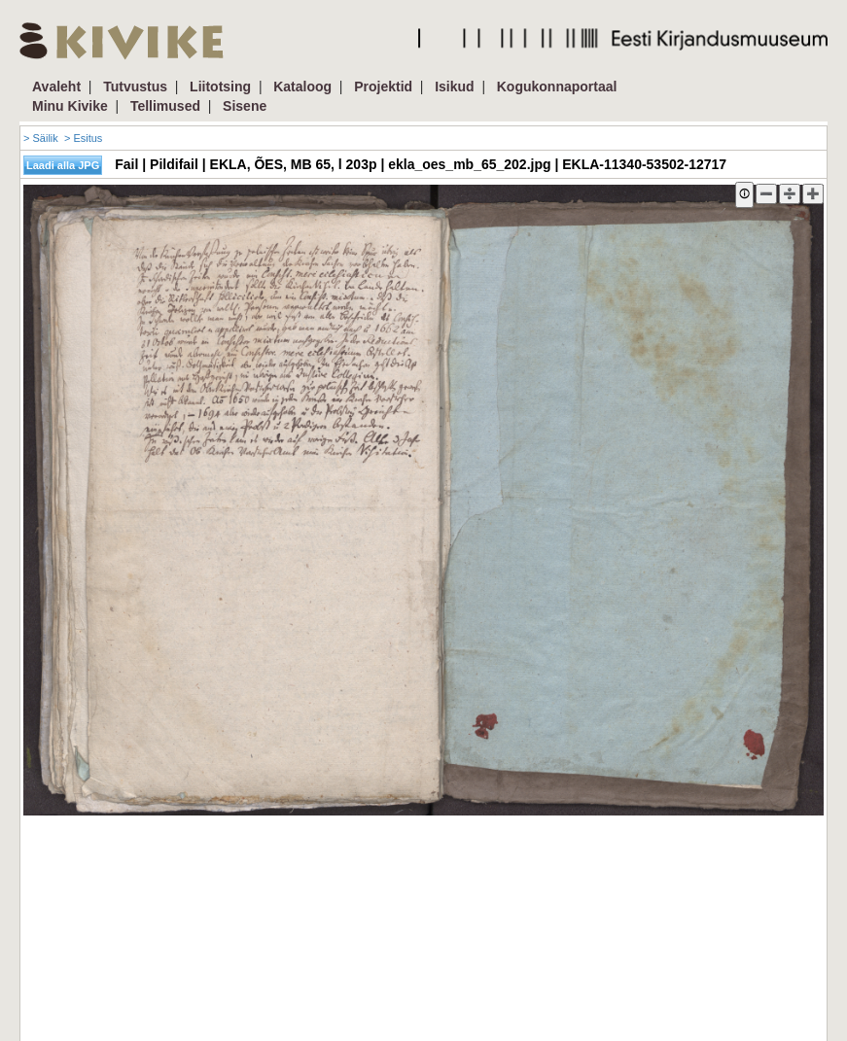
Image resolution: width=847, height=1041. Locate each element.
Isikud (454, 86)
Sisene (244, 106)
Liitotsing (220, 86)
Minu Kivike (70, 106)
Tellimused (165, 106)
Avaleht (56, 86)
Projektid (383, 86)
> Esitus (83, 138)
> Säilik (40, 138)
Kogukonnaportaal (557, 86)
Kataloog (302, 86)
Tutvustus (135, 86)
